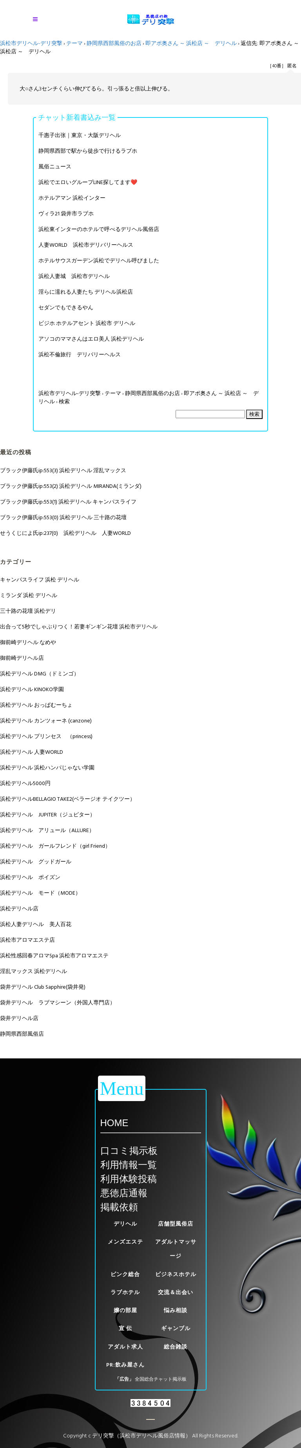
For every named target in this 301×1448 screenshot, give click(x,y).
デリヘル (125, 1223)
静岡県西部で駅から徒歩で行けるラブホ (87, 150)
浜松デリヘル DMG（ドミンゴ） (39, 673)
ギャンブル (175, 1328)
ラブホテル (125, 1292)
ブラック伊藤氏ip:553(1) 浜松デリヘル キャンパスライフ (68, 501)
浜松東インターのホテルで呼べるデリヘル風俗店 (98, 229)
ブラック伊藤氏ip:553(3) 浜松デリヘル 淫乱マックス (63, 470)
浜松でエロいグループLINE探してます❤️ (87, 182)
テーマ (74, 43)
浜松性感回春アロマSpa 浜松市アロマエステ (54, 955)
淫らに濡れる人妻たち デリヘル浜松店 (85, 291)
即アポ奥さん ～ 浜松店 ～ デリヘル (191, 43)
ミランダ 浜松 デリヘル (28, 595)
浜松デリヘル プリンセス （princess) (46, 736)
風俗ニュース (54, 166)
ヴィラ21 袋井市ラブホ (66, 213)
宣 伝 (125, 1328)
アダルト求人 (125, 1346)
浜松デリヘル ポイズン (30, 877)
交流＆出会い (175, 1292)
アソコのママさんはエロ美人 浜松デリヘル (91, 338)
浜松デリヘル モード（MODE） (40, 892)
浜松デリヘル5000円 (25, 783)
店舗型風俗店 (175, 1223)
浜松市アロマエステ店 (27, 939)
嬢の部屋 (125, 1310)
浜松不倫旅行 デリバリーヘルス (79, 354)
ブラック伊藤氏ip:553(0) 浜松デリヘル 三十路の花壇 (63, 517)
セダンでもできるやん (65, 307)
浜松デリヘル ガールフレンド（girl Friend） (55, 845)
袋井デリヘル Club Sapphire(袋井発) (42, 986)
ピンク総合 (125, 1274)
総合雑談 (175, 1346)
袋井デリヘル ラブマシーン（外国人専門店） (57, 1002)
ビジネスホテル (175, 1274)
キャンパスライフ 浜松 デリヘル (39, 579)
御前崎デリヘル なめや (28, 642)
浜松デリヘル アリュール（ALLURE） (47, 830)
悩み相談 (175, 1310)
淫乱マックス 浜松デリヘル (33, 971)
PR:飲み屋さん (125, 1364)
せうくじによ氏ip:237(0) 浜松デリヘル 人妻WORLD (65, 533)
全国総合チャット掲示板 (161, 1379)
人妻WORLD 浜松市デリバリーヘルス (85, 244)
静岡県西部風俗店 (22, 1033)
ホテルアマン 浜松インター (71, 197)
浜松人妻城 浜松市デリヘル (74, 276)
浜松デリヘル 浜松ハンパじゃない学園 (47, 767)
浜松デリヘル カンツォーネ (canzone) (46, 720)
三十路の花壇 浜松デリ (28, 611)
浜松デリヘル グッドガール (35, 861)
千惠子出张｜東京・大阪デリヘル (79, 135)
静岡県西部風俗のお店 (114, 43)
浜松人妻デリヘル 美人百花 (35, 924)
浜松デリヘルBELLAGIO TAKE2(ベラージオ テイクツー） (67, 798)
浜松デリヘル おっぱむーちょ (36, 705)
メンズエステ (125, 1241)
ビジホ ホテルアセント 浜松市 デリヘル (86, 323)
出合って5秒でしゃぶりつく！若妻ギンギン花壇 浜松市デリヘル (79, 626)
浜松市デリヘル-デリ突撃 (31, 43)
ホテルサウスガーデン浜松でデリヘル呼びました (98, 260)
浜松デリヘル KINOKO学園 (32, 689)
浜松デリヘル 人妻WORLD (31, 751)
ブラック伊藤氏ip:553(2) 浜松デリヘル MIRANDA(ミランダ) (70, 486)
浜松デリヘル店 (19, 908)
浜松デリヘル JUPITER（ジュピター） (47, 814)
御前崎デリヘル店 (22, 658)
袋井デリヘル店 (19, 1018)
